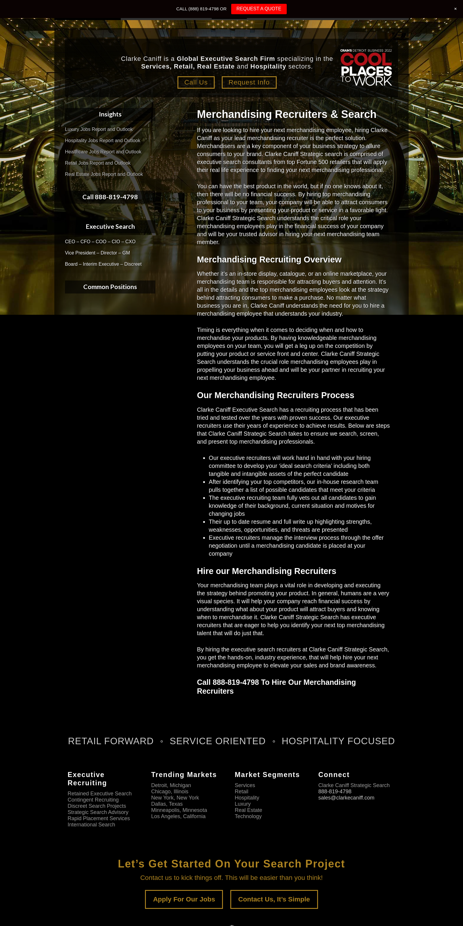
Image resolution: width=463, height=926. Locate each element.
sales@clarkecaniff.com (346, 798)
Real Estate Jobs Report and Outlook (104, 174)
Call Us (196, 82)
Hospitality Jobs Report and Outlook (102, 140)
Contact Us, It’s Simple (274, 899)
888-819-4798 (334, 791)
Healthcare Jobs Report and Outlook (103, 151)
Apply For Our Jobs (184, 899)
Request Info (249, 82)
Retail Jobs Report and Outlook (98, 163)
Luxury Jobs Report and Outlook (99, 129)
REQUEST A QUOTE (259, 8)
